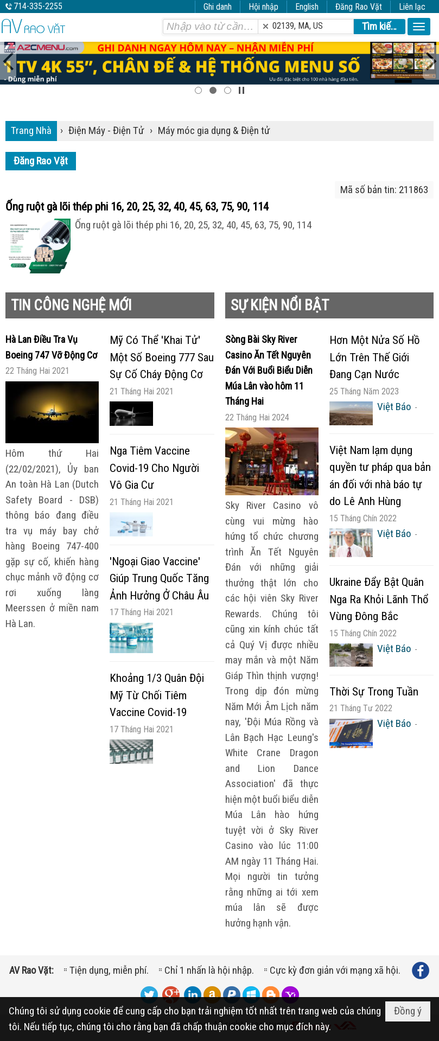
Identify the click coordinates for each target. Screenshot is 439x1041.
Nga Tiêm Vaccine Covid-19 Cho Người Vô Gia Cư (154, 467)
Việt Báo (394, 406)
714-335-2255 (38, 6)
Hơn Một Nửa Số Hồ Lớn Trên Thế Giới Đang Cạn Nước (374, 357)
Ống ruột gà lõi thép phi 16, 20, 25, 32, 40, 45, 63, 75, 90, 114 (137, 206)
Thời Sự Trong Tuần (373, 691)
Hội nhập (263, 7)
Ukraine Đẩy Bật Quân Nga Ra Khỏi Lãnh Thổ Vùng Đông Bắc (379, 599)
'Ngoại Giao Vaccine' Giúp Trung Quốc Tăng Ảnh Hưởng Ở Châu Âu (159, 578)
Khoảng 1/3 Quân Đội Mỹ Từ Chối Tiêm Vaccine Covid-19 (157, 695)
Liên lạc (412, 7)
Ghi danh (217, 7)
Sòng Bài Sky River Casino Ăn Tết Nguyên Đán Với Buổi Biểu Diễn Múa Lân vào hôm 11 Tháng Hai (269, 370)
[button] (419, 26)
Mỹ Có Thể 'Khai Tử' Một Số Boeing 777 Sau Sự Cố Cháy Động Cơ (162, 357)
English (307, 7)
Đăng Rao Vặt (358, 7)
